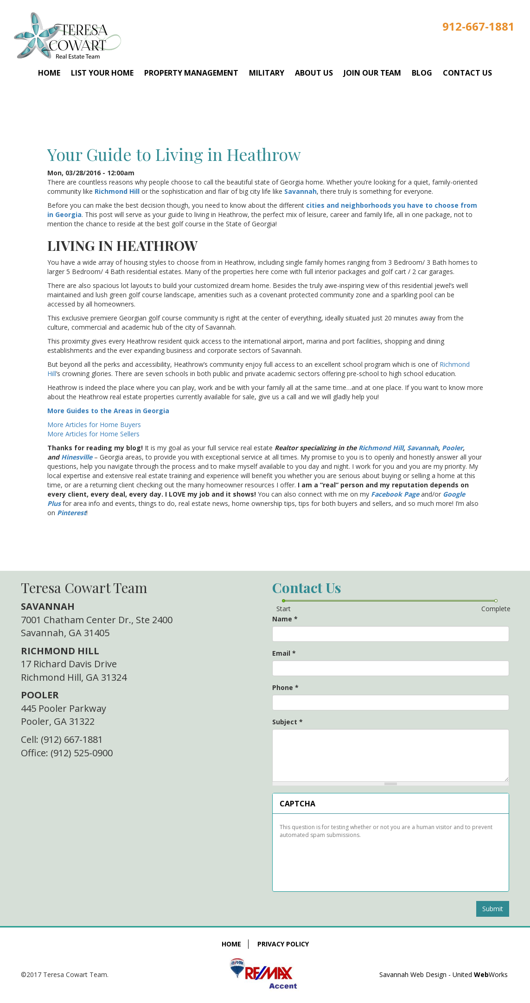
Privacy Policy (283, 943)
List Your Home (102, 73)
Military (266, 73)
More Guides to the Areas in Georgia (108, 410)
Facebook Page (395, 494)
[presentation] (350, 861)
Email (284, 653)
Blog (422, 73)
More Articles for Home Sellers (93, 433)
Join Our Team (372, 73)
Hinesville (76, 457)
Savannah (300, 191)
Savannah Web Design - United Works (443, 974)
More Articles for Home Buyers (94, 424)
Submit (492, 908)
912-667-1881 (478, 26)
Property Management (191, 73)
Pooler (452, 447)
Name (285, 618)
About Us (314, 73)
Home (49, 73)
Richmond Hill (117, 191)
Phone (285, 687)
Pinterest (71, 512)
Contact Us (467, 73)
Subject (287, 721)
